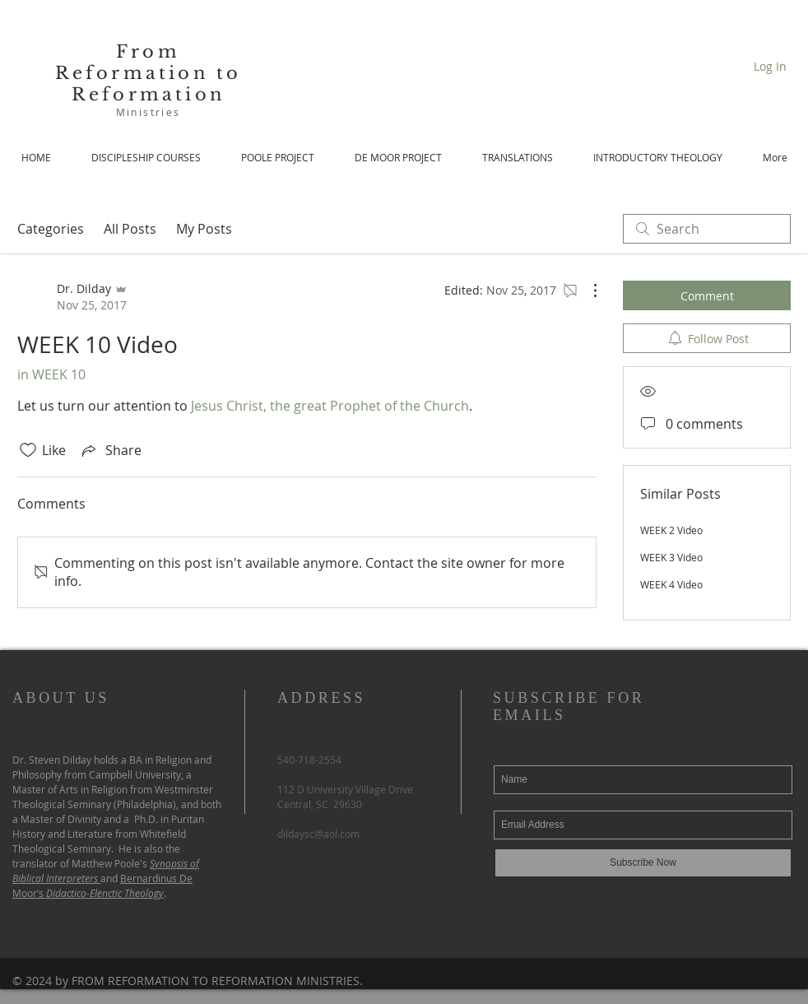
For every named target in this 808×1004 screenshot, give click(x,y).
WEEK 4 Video (671, 584)
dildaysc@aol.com (318, 833)
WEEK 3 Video (671, 557)
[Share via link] (110, 450)
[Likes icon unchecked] (28, 450)
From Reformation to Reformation (148, 73)
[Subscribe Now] (643, 863)
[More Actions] (587, 290)
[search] (707, 229)
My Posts (204, 229)
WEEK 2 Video (671, 530)
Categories (50, 229)
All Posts (130, 229)
